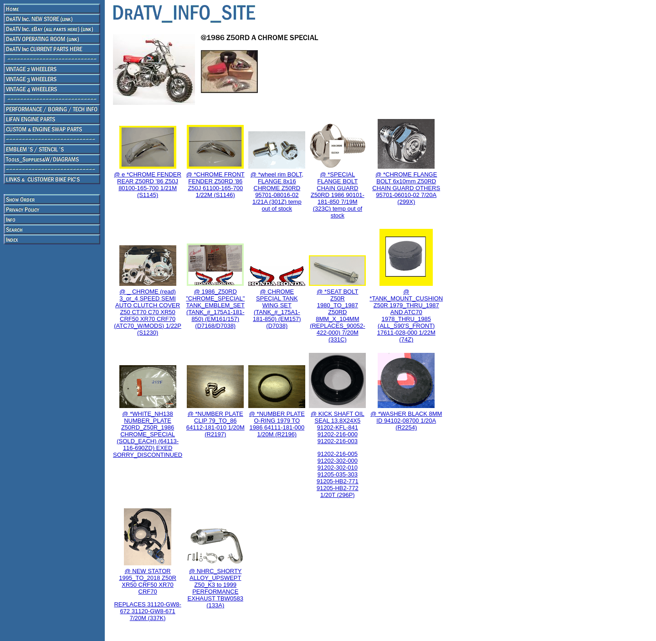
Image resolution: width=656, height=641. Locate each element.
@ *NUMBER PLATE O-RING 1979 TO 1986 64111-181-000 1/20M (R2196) (277, 424)
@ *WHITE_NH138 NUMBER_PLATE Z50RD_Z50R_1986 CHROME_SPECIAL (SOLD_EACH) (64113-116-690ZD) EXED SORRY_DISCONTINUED (147, 434)
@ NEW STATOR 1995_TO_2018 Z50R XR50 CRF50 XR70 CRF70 (147, 581)
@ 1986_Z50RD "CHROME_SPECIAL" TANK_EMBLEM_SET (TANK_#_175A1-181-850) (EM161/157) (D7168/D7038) (215, 308)
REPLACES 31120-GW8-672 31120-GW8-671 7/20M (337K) (147, 611)
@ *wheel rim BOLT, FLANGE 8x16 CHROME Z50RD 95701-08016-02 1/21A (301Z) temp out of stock (277, 191)
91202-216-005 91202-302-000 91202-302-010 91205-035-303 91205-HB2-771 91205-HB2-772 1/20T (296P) (338, 474)
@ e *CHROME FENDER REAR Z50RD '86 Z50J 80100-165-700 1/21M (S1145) (147, 184)
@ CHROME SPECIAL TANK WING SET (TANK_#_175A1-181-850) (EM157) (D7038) (277, 308)
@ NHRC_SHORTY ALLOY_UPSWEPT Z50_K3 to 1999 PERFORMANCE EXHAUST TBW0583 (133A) (215, 588)
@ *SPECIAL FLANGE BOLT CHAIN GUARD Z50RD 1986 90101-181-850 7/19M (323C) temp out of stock (337, 195)
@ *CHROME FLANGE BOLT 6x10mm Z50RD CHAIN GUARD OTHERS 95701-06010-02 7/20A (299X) (406, 188)
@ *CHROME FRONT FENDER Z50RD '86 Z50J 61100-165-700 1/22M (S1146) (215, 184)
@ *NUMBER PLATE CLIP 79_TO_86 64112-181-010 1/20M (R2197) (215, 424)
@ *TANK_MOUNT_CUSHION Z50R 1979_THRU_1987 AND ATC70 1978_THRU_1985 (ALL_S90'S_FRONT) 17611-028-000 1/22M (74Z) (406, 315)
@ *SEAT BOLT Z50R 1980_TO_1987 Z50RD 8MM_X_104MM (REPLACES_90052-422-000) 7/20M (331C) (337, 315)
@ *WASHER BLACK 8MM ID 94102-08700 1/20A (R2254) (406, 420)
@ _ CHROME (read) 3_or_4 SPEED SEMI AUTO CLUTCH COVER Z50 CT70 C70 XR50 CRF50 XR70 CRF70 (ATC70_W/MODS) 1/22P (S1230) (147, 312)
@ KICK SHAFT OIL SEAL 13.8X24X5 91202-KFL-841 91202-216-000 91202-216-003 (337, 427)
